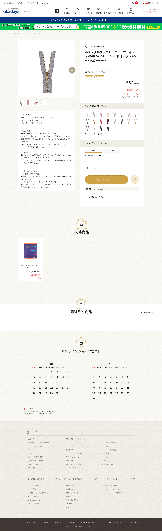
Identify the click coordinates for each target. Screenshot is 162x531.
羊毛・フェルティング (73, 457)
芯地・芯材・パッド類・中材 (75, 439)
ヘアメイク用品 (33, 464)
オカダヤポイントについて (113, 489)
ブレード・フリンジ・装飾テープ (39, 442)
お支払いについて (34, 500)
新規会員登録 (8, 3)
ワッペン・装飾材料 (110, 442)
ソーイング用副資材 (110, 450)
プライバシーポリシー (115, 522)
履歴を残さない (149, 312)
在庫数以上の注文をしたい (75, 507)
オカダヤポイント (32, 3)
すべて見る (56, 479)
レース (106, 439)
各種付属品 (70, 450)
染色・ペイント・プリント (113, 453)
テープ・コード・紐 (35, 446)
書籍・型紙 (32, 468)
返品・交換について (35, 504)
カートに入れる (110, 179)
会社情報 (45, 3)
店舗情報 (40, 414)
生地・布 (31, 439)
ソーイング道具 (33, 453)
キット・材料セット (110, 464)
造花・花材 (70, 460)
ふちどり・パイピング (73, 442)
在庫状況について (72, 489)
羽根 (105, 460)
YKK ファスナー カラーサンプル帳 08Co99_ (30, 267)
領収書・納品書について (74, 486)
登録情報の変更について (74, 500)
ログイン (20, 3)
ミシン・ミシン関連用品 (74, 453)
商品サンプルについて (73, 496)
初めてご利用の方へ (35, 486)
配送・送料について (35, 496)
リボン (68, 446)
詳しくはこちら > (103, 189)
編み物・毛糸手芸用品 (35, 457)
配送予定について (72, 493)
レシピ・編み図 (71, 468)
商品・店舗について (110, 486)
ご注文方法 (32, 489)
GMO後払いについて (73, 504)
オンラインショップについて (113, 493)
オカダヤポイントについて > (129, 97)
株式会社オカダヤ (29, 522)
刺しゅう (107, 457)
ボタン (106, 446)
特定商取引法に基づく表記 (91, 522)
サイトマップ (135, 522)
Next (72, 70)
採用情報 (58, 522)
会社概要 (45, 522)
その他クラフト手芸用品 (36, 460)
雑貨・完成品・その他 (73, 464)
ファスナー (32, 450)
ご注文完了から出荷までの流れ (38, 493)
